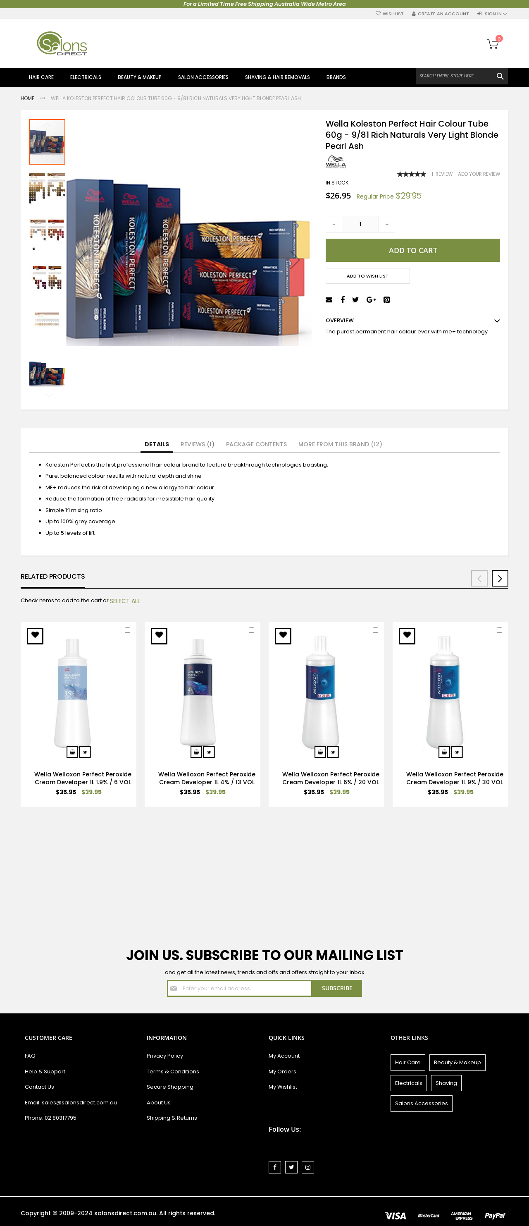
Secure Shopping (170, 1087)
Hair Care (408, 1062)
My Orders (282, 1071)
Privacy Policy (165, 1056)
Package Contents (256, 444)
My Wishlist (283, 1087)
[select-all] (125, 601)
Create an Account (443, 14)
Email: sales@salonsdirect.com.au (71, 1102)
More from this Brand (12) (340, 444)
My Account (284, 1056)
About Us (159, 1102)
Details (157, 444)
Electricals (408, 1083)
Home (28, 98)
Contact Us (39, 1087)
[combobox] (461, 76)
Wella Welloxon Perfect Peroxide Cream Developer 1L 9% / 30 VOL (454, 778)
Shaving (446, 1083)
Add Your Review (479, 174)
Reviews (197, 444)
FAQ (30, 1056)
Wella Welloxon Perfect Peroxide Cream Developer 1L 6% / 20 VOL (330, 778)
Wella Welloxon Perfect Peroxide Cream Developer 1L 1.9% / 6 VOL (82, 778)
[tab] (157, 444)
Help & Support (45, 1071)
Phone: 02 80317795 (50, 1118)
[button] (82, 259)
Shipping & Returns (172, 1118)
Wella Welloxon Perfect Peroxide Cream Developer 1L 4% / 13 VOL (206, 778)
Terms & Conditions (173, 1071)
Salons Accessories (421, 1103)
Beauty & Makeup (457, 1062)
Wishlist (393, 14)
